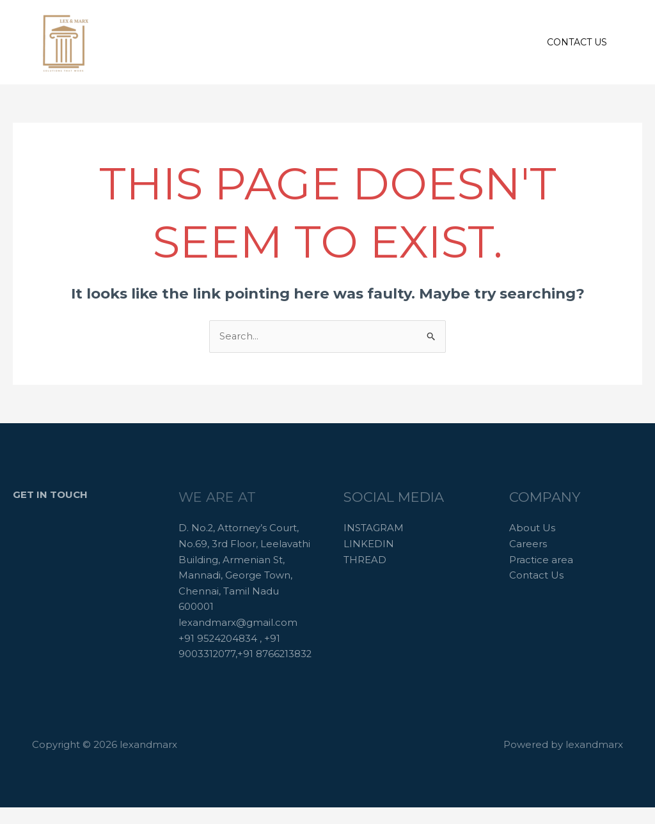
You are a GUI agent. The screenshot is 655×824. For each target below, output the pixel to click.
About (280, 42)
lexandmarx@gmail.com (237, 623)
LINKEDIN (368, 544)
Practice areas (349, 42)
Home (230, 42)
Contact (479, 42)
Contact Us (536, 576)
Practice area (541, 560)
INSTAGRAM (373, 528)
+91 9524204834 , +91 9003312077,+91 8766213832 (229, 655)
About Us (532, 528)
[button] (577, 42)
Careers (422, 42)
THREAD (364, 560)
